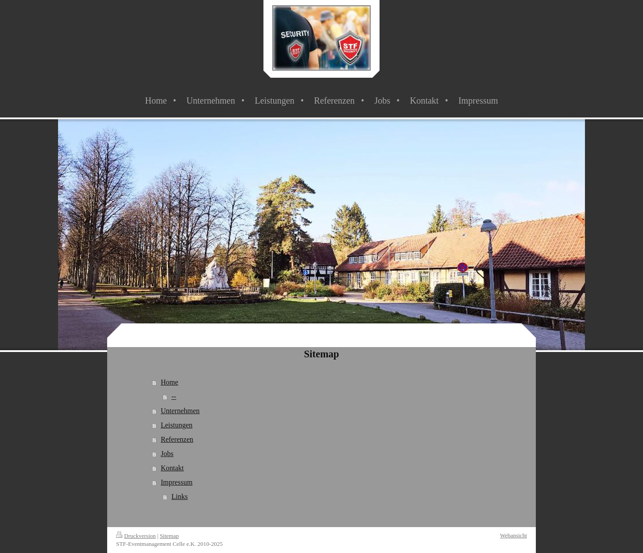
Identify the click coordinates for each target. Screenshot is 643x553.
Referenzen (177, 439)
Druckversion (136, 535)
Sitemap (169, 535)
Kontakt (172, 468)
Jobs (167, 453)
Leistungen (176, 425)
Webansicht (513, 535)
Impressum (176, 482)
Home (169, 382)
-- (173, 396)
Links (179, 496)
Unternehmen (180, 411)
